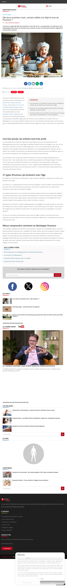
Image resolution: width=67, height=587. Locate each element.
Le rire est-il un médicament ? (13, 255)
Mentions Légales (7, 527)
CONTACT (4, 1)
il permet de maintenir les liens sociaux (14, 102)
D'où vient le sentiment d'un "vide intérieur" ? (26, 299)
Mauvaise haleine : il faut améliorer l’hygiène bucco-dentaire (30, 480)
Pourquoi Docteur (6, 557)
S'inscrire (57, 275)
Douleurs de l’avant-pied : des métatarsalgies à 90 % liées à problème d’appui (35, 472)
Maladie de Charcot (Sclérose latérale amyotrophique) (28, 426)
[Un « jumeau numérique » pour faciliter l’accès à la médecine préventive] (33, 347)
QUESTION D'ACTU (9, 10)
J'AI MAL (6, 438)
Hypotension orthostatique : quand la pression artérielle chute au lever (33, 410)
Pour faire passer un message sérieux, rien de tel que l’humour (23, 252)
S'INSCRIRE (7, 548)
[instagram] (47, 286)
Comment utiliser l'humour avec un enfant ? (17, 258)
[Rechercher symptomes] (62, 488)
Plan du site (6, 525)
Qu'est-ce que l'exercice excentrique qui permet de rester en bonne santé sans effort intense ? (37, 315)
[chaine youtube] (21, 327)
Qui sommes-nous (8, 519)
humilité (14, 92)
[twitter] (31, 286)
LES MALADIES (8, 406)
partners (28, 558)
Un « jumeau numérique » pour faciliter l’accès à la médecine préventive (29, 366)
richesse (21, 92)
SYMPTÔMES (7, 468)
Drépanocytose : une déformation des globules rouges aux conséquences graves (36, 418)
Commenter (38, 88)
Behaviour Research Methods (11, 114)
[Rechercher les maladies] (62, 434)
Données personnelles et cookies (12, 516)
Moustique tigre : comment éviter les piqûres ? (26, 307)
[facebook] (14, 286)
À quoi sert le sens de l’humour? (14, 261)
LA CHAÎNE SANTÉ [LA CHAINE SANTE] (9, 327)
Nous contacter (7, 530)
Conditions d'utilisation (9, 522)
